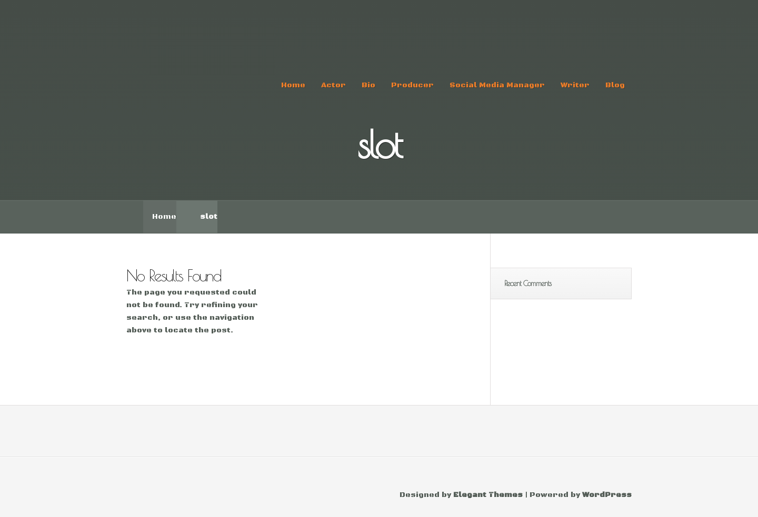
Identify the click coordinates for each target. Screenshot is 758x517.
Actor (333, 85)
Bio (368, 85)
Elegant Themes (488, 495)
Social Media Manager (497, 85)
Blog (615, 85)
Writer (575, 85)
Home (293, 85)
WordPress (607, 495)
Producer (412, 85)
